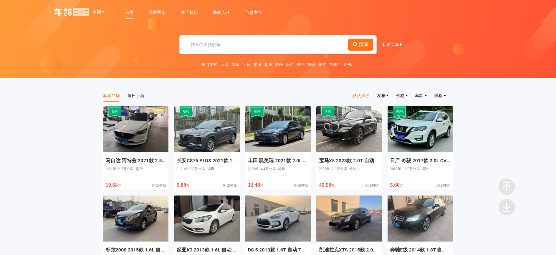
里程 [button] (439, 95)
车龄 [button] (420, 95)
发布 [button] (382, 95)
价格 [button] (401, 95)
